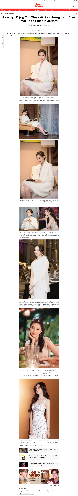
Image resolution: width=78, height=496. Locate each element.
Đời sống (5, 10)
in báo (42, 30)
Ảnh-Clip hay (53, 10)
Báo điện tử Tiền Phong (39, 5)
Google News (76, 14)
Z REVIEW (59, 10)
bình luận (45, 30)
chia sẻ (32, 30)
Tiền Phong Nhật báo (42, 0)
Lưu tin (2, 40)
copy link (39, 30)
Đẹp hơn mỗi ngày (28, 10)
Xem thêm (76, 10)
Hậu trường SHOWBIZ (36, 10)
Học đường (20, 10)
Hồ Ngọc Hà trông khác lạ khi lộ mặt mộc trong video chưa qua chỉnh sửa (42, 450)
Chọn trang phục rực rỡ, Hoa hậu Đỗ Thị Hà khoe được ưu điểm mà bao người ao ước (42, 464)
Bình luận (2, 44)
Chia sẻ (2, 37)
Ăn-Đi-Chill (46, 10)
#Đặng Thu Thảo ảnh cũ (51, 491)
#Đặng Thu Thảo (24, 491)
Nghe (2, 34)
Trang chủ (2, 10)
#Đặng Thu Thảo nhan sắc (26, 493)
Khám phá (10, 10)
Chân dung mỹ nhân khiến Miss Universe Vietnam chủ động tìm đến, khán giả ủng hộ (43, 456)
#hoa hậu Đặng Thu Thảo (37, 491)
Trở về (2, 47)
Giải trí (16, 10)
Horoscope (71, 9)
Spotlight (66, 9)
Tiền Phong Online (31, 0)
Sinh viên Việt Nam (53, 0)
